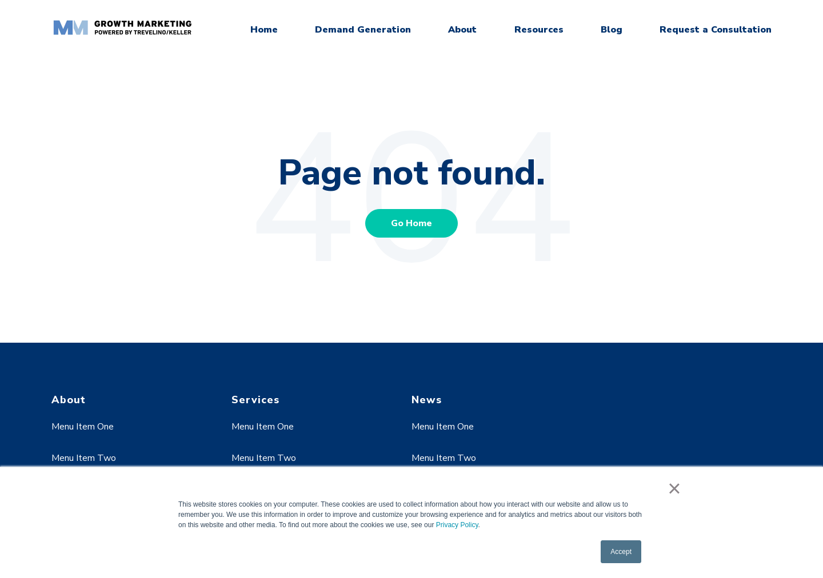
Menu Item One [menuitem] (82, 426)
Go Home (411, 223)
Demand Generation (363, 29)
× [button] (674, 488)
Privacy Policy (457, 525)
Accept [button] (621, 552)
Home (264, 29)
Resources (539, 29)
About (462, 29)
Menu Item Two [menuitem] (83, 458)
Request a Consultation (716, 29)
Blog (611, 29)
